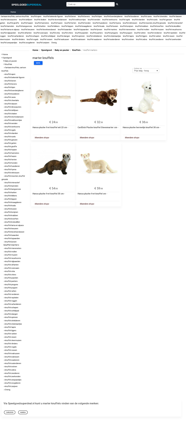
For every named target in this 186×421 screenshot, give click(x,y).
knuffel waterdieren (112, 39)
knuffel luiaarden (65, 30)
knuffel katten (39, 26)
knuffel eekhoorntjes (77, 20)
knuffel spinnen (78, 36)
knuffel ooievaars (41, 33)
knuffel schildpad (48, 36)
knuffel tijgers (141, 36)
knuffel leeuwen (28, 30)
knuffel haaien (27, 23)
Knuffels (9, 64)
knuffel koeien (112, 26)
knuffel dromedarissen (58, 20)
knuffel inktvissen (130, 23)
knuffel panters (96, 33)
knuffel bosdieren (132, 16)
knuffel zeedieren (156, 39)
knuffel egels (125, 20)
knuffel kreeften (156, 26)
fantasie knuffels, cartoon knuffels (15, 16)
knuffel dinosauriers (9, 20)
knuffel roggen (10, 301)
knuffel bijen (97, 16)
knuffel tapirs (128, 36)
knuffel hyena (115, 23)
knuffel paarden (81, 33)
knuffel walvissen (78, 39)
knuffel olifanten (24, 33)
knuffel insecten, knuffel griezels (152, 23)
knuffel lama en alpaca (10, 30)
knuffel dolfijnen (25, 20)
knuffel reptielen (170, 33)
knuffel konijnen (126, 26)
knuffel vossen (46, 39)
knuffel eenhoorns (110, 20)
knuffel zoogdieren (26, 43)
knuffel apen (36, 16)
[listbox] (146, 70)
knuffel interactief (175, 23)
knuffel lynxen (96, 30)
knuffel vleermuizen (12, 340)
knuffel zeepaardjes (9, 43)
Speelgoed (8, 58)
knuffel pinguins (111, 33)
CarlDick (9, 412)
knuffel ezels (152, 20)
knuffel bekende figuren (53, 16)
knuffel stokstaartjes (112, 36)
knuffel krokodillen (173, 26)
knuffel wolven (128, 39)
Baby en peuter (11, 61)
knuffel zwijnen (43, 43)
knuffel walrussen (62, 39)
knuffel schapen (32, 36)
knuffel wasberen (94, 39)
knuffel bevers (84, 16)
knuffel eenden (94, 20)
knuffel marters (111, 30)
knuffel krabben (142, 26)
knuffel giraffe (13, 23)
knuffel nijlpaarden (8, 33)
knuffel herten (70, 23)
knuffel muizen (157, 30)
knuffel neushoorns (173, 30)
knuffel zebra (141, 39)
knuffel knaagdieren (83, 26)
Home (13, 12)
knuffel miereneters (127, 30)
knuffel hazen (56, 23)
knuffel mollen (143, 30)
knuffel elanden (138, 20)
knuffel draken (40, 20)
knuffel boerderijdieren (113, 16)
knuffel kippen (67, 26)
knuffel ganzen (166, 20)
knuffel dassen (175, 16)
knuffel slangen (63, 36)
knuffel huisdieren (100, 23)
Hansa (23, 412)
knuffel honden (84, 23)
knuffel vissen (168, 36)
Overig (54, 43)
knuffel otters (67, 33)
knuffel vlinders (18, 39)
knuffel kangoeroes (24, 26)
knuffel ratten (140, 33)
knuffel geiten (10, 143)
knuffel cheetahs (160, 16)
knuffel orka (55, 33)
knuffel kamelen (7, 26)
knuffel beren (70, 16)
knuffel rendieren (155, 33)
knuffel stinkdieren (94, 36)
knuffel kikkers (53, 26)
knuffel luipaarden (81, 30)
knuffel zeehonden (173, 39)
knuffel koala (99, 26)
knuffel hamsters (42, 23)
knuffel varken (155, 36)
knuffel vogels (32, 39)
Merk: (38, 63)
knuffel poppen (126, 33)
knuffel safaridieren (16, 36)
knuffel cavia (146, 16)
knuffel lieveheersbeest (46, 30)
